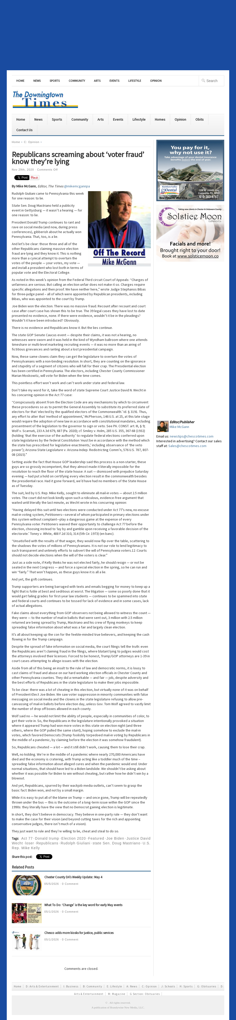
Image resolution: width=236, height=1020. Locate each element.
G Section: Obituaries (145, 994)
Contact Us (24, 130)
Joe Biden (115, 838)
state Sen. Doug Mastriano (117, 843)
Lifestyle (134, 81)
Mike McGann (179, 426)
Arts (97, 81)
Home (20, 81)
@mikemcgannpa (77, 186)
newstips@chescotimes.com (191, 436)
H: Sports (186, 986)
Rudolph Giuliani (75, 843)
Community (77, 81)
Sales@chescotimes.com (187, 446)
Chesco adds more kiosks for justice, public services (78, 933)
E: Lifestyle (114, 986)
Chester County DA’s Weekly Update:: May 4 (73, 877)
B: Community (92, 986)
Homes (160, 119)
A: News (132, 986)
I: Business (70, 986)
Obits (199, 119)
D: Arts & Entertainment (42, 986)
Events (114, 81)
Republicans (47, 843)
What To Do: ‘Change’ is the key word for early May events (83, 905)
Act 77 (27, 838)
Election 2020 (73, 838)
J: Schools (168, 986)
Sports (55, 81)
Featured (96, 838)
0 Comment (70, 883)
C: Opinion (32, 141)
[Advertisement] (118, 35)
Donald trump (47, 838)
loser (29, 843)
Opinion (156, 81)
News (37, 81)
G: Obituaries (206, 986)
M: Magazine (116, 994)
